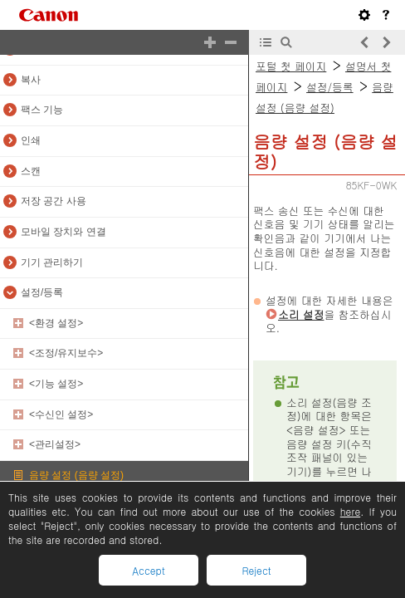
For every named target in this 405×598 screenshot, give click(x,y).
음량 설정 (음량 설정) (76, 475)
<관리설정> (55, 444)
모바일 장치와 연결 (63, 232)
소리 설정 (301, 314)
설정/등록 (42, 292)
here (350, 511)
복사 (31, 80)
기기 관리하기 (52, 262)
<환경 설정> (56, 323)
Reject (256, 570)
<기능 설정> (56, 384)
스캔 (31, 171)
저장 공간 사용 (53, 201)
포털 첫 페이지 (291, 66)
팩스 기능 (42, 109)
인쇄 (31, 140)
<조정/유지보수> (66, 353)
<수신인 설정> (61, 414)
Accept (148, 570)
